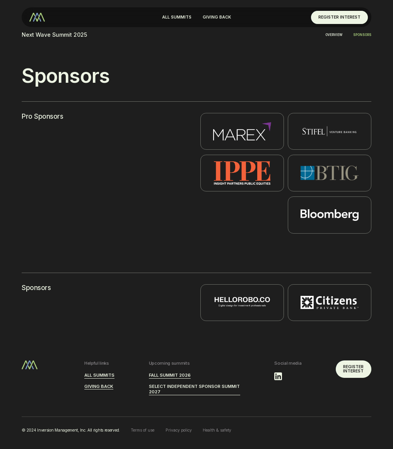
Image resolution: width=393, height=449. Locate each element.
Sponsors (362, 35)
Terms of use (142, 430)
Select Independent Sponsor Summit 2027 (194, 389)
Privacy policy (179, 430)
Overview (333, 35)
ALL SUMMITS (176, 17)
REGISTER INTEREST (339, 17)
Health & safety (217, 430)
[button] (176, 17)
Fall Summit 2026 (170, 375)
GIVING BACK (217, 17)
